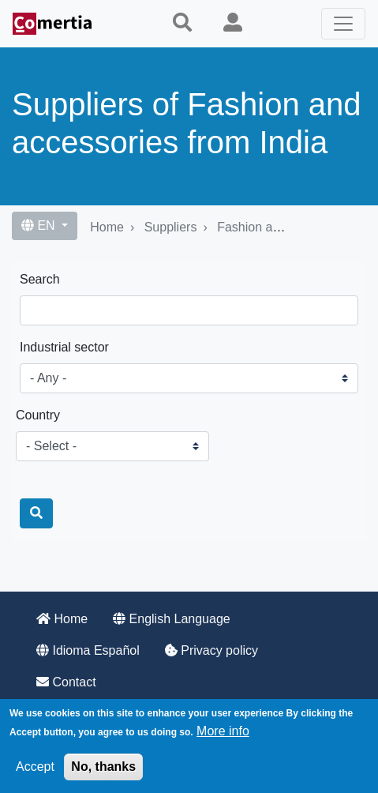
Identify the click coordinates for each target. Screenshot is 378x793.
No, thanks (103, 766)
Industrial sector (64, 347)
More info (222, 731)
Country (38, 415)
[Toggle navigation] (343, 23)
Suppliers (170, 227)
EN (39, 225)
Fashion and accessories (287, 227)
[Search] (36, 513)
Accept (35, 766)
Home (107, 227)
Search (40, 279)
